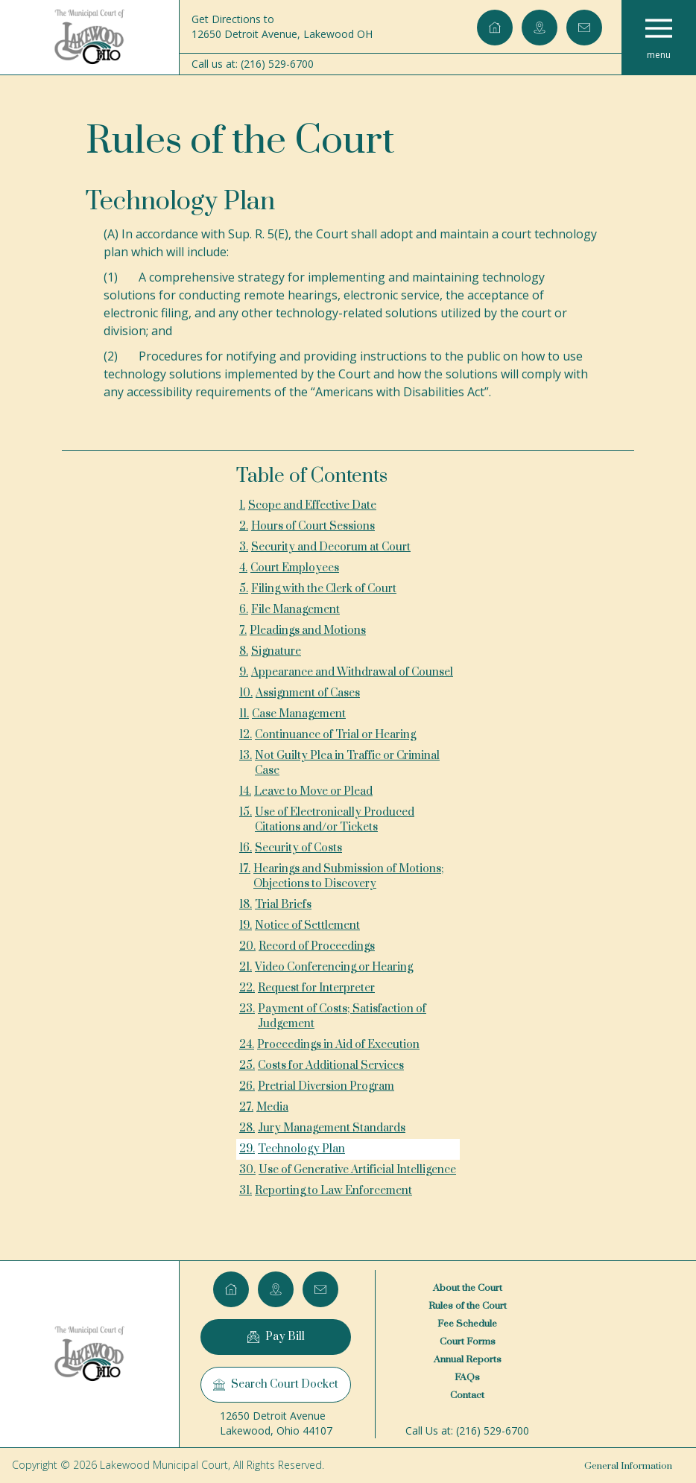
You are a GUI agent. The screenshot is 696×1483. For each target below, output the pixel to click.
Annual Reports (468, 1359)
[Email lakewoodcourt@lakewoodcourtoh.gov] (584, 27)
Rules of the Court (467, 1306)
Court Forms (468, 1341)
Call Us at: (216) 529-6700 (467, 1430)
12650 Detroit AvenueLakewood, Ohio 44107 (276, 1423)
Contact (467, 1395)
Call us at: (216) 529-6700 (253, 64)
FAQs (467, 1377)
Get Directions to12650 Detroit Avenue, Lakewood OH (282, 26)
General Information (628, 1466)
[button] (658, 37)
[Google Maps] (539, 27)
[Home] (89, 37)
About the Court (467, 1288)
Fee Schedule (467, 1324)
